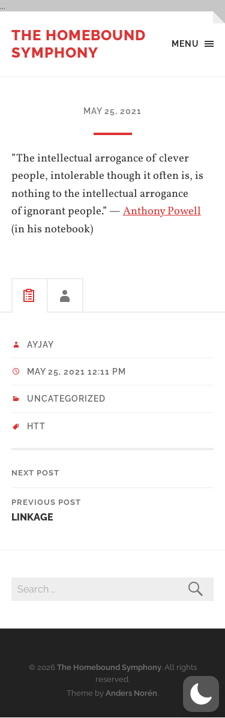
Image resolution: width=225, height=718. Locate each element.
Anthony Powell (162, 211)
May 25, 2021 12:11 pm (76, 371)
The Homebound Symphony (78, 43)
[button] (201, 694)
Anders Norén (131, 693)
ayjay (40, 344)
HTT (36, 426)
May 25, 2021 (112, 111)
